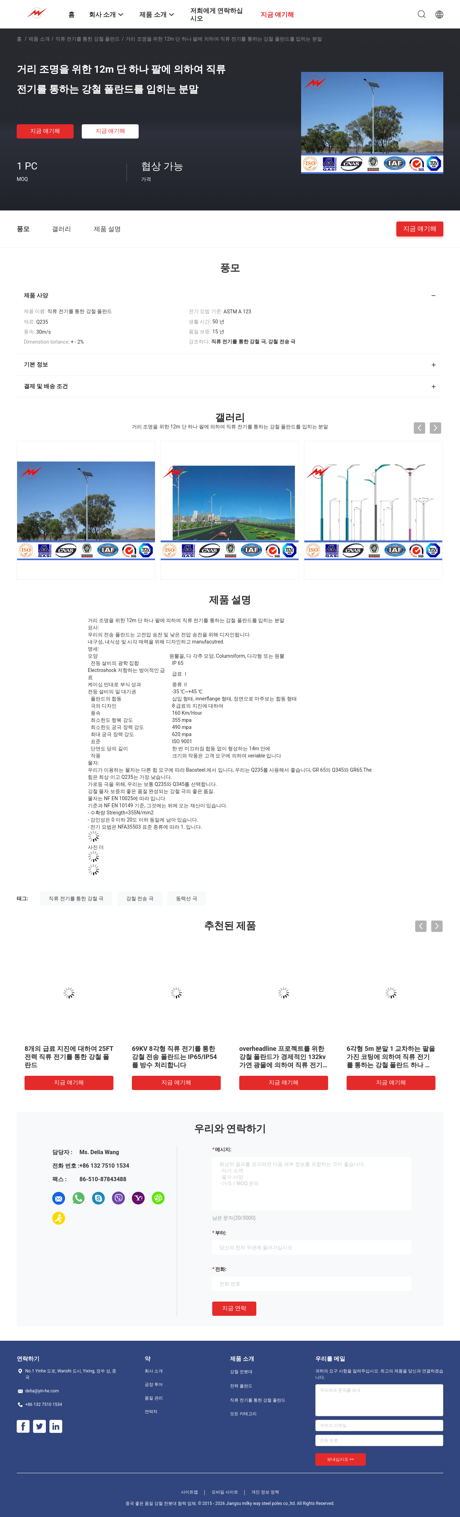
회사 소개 (154, 1371)
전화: (220, 1269)
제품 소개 (38, 39)
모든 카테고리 (243, 1413)
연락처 (151, 1411)
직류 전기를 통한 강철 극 (76, 898)
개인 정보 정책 (265, 1492)
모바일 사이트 (225, 1492)
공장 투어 (154, 1384)
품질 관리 (154, 1398)
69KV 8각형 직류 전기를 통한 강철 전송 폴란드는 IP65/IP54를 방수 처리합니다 (174, 1057)
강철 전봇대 (241, 1371)
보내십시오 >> (340, 1459)
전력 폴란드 (241, 1385)
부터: (220, 1233)
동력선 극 (186, 898)
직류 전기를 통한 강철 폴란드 (87, 39)
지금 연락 (234, 1308)
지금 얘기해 (45, 130)
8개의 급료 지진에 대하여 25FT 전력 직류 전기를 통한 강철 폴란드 (69, 1057)
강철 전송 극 (140, 898)
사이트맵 (189, 1492)
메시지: (223, 1149)
